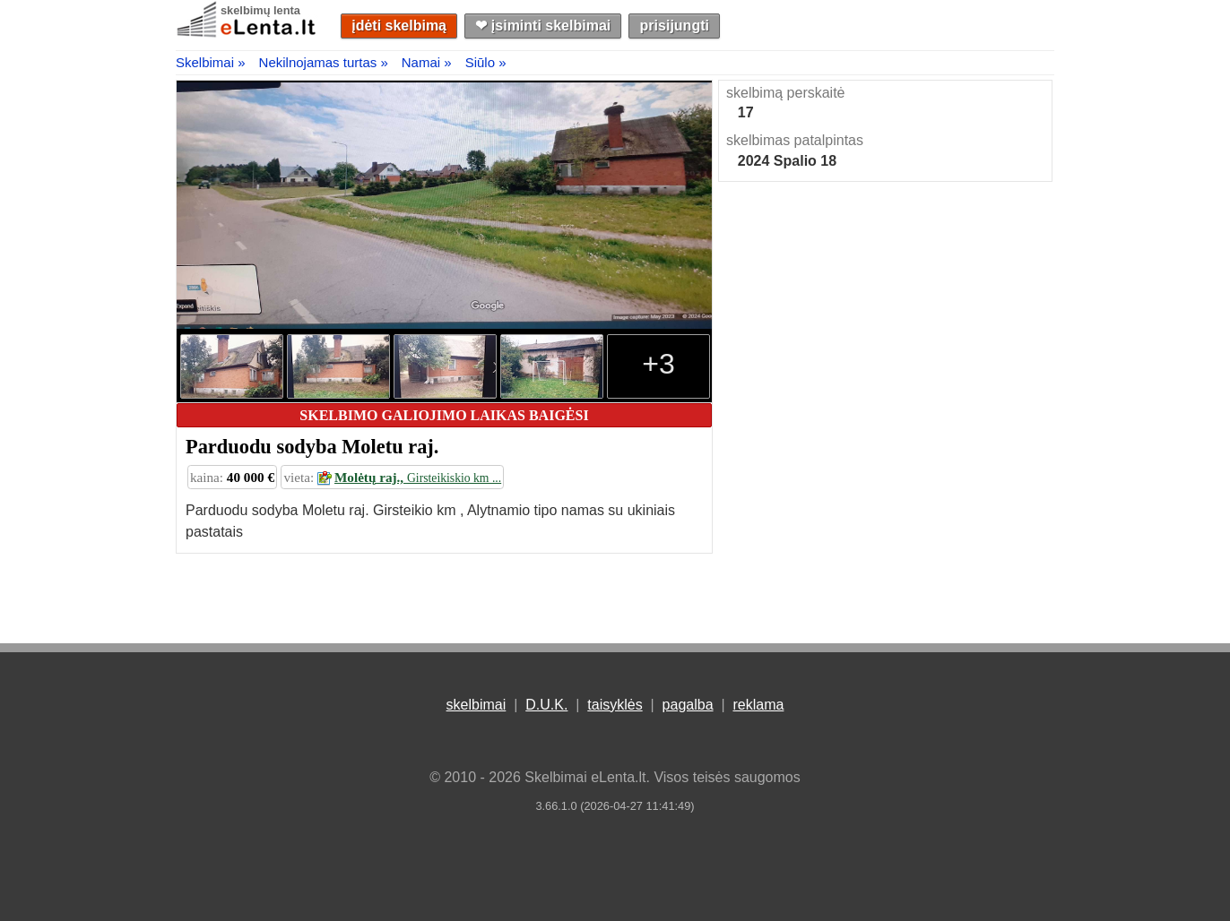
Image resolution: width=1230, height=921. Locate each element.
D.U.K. (546, 704)
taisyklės (614, 704)
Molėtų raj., (409, 477)
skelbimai (476, 704)
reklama (758, 704)
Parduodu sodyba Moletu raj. (312, 446)
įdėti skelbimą (398, 25)
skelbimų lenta (260, 10)
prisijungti (674, 25)
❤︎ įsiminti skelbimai (543, 25)
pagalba (688, 704)
